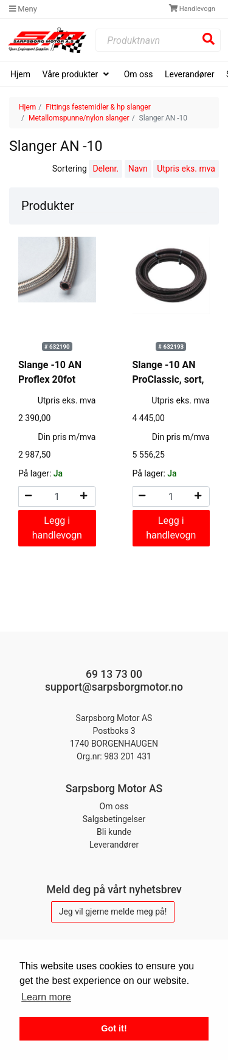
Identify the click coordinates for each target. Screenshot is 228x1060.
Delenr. (105, 168)
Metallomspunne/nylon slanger (79, 118)
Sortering (69, 168)
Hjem (20, 74)
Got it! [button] (113, 1028)
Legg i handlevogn (57, 528)
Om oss (138, 74)
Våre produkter (71, 74)
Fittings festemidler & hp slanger (98, 107)
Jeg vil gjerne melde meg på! (113, 911)
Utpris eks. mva (186, 168)
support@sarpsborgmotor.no (114, 687)
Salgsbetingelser (114, 819)
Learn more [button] (46, 997)
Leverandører (189, 74)
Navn (138, 168)
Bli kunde (114, 832)
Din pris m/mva (66, 437)
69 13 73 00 (114, 674)
